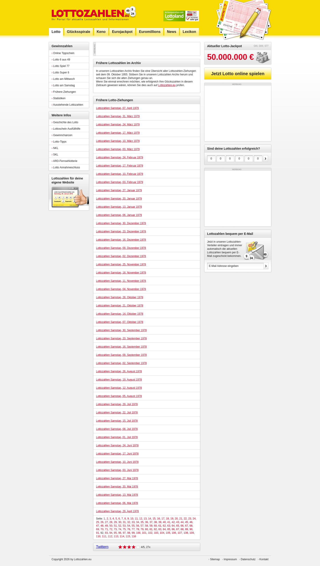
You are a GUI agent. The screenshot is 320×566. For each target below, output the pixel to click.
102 (150, 532)
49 (106, 525)
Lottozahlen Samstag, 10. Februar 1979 (119, 173)
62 (164, 525)
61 (159, 525)
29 (115, 522)
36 (146, 522)
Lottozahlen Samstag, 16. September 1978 (121, 346)
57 (141, 525)
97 (124, 532)
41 (168, 522)
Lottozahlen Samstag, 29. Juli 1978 (117, 404)
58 (146, 525)
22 (185, 518)
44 (182, 522)
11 (136, 518)
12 (140, 518)
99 (133, 532)
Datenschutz (248, 559)
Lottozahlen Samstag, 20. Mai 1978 (117, 486)
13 (145, 518)
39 (159, 522)
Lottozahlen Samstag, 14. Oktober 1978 (119, 313)
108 (186, 532)
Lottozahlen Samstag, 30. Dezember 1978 (121, 223)
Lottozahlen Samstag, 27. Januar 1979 (119, 190)
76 (128, 529)
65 (177, 525)
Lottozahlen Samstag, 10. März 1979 (118, 141)
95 (115, 532)
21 (180, 518)
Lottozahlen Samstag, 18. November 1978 (121, 272)
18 (167, 518)
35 (141, 522)
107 (180, 532)
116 (134, 536)
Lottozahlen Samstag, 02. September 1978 (121, 363)
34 (137, 522)
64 (173, 525)
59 (150, 525)
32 (128, 522)
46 (191, 522)
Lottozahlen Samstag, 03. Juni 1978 (117, 470)
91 (97, 532)
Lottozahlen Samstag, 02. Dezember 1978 (121, 256)
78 (137, 529)
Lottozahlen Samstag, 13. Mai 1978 (117, 494)
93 (106, 532)
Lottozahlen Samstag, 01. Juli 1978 (117, 437)
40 (164, 522)
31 (124, 522)
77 (133, 529)
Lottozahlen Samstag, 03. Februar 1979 (119, 182)
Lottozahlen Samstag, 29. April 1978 (117, 511)
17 (162, 518)
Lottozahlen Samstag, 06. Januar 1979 (119, 215)
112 (110, 536)
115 (128, 536)
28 (110, 522)
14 (149, 518)
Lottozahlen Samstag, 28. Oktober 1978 (119, 297)
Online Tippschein (63, 53)
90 (191, 529)
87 (177, 529)
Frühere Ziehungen (64, 91)
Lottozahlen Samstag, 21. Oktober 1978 (119, 305)
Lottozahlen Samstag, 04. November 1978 (121, 289)
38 (155, 522)
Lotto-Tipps (59, 141)
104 (162, 532)
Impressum (230, 559)
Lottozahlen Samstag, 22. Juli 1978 (117, 412)
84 (164, 529)
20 (176, 518)
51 (115, 525)
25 (97, 522)
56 (137, 525)
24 (194, 518)
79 (141, 529)
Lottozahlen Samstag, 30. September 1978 (121, 330)
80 (146, 529)
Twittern (102, 547)
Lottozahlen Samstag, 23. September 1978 (121, 338)
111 (104, 536)
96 (119, 532)
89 (186, 529)
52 (119, 525)
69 (97, 529)
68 (191, 525)
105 (168, 532)
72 (110, 529)
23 (189, 518)
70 (101, 529)
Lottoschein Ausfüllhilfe (66, 128)
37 (150, 522)
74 (119, 529)
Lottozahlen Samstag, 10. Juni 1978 (117, 461)
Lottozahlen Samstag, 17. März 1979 (118, 132)
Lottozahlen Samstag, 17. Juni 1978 (117, 453)
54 (128, 525)
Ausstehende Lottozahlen (67, 104)
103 (156, 532)
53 (124, 525)
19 (171, 518)
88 (182, 529)
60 (155, 525)
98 (128, 532)
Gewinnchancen (62, 135)
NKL (55, 148)
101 (144, 532)
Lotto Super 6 (60, 72)
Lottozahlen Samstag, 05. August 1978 (119, 396)
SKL (55, 154)
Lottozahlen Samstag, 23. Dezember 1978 (121, 231)
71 (106, 529)
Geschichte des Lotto (65, 122)
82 (155, 529)
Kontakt (263, 559)
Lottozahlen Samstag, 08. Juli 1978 (117, 429)
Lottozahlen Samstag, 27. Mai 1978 (117, 478)
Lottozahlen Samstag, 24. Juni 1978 (117, 445)
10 (131, 518)
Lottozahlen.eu (167, 85)
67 (186, 525)
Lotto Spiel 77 (61, 66)
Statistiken (59, 98)
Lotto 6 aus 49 (61, 59)
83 (159, 529)
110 (98, 536)
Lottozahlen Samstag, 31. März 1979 (118, 116)
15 (153, 518)
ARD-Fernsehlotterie (64, 161)
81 (150, 529)
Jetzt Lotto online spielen (237, 73)
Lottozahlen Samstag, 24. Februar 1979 (119, 157)
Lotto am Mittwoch (63, 79)
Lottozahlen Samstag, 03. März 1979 (118, 149)
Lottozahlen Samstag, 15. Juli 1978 (117, 420)
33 (133, 522)
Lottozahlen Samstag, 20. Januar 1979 (119, 198)
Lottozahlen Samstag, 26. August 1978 (119, 371)
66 (182, 525)
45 (186, 522)
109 (192, 532)
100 (138, 532)
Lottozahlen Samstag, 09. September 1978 (121, 355)
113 (116, 536)
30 (119, 522)
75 (124, 529)
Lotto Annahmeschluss (66, 167)
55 (133, 525)
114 (122, 536)
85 (168, 529)
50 (110, 525)
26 (101, 522)
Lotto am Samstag (63, 85)
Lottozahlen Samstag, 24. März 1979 (118, 124)
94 (110, 532)
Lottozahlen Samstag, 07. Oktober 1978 (119, 322)
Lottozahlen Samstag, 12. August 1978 (119, 387)
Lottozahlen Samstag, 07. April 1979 (117, 108)
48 (101, 525)
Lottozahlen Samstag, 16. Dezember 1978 (121, 239)
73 (115, 529)
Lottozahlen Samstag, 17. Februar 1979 (119, 165)
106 (174, 532)
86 (173, 529)
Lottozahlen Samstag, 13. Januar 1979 (119, 206)
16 (158, 518)
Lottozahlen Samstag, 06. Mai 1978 (117, 503)
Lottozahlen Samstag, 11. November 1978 (121, 280)
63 (168, 525)
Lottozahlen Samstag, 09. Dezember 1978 (121, 248)
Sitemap (215, 559)
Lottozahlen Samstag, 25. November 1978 (121, 264)
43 (177, 522)
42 (173, 522)
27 (106, 522)
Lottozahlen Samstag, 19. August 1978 (119, 379)
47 (97, 525)
